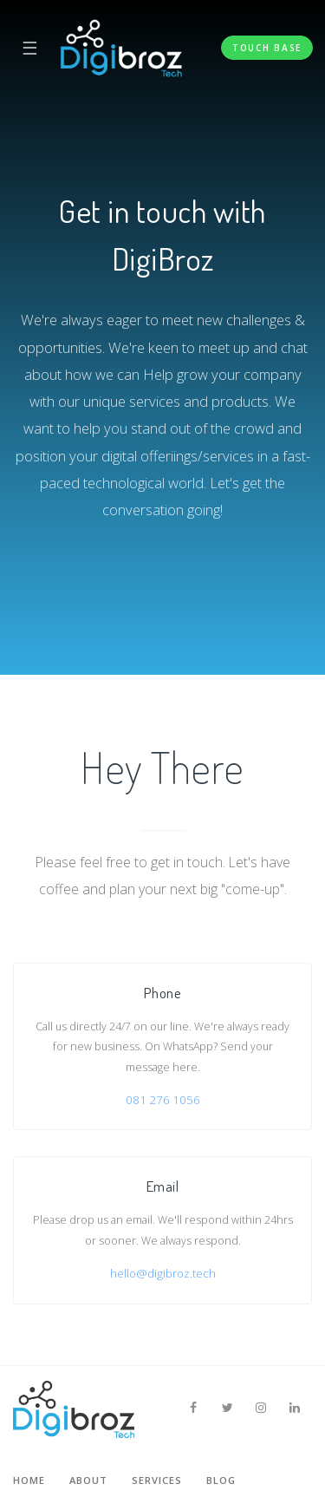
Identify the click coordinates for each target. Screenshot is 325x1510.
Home (29, 1480)
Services (157, 1480)
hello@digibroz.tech (163, 1273)
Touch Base (267, 48)
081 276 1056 (163, 1100)
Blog (221, 1480)
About (88, 1480)
